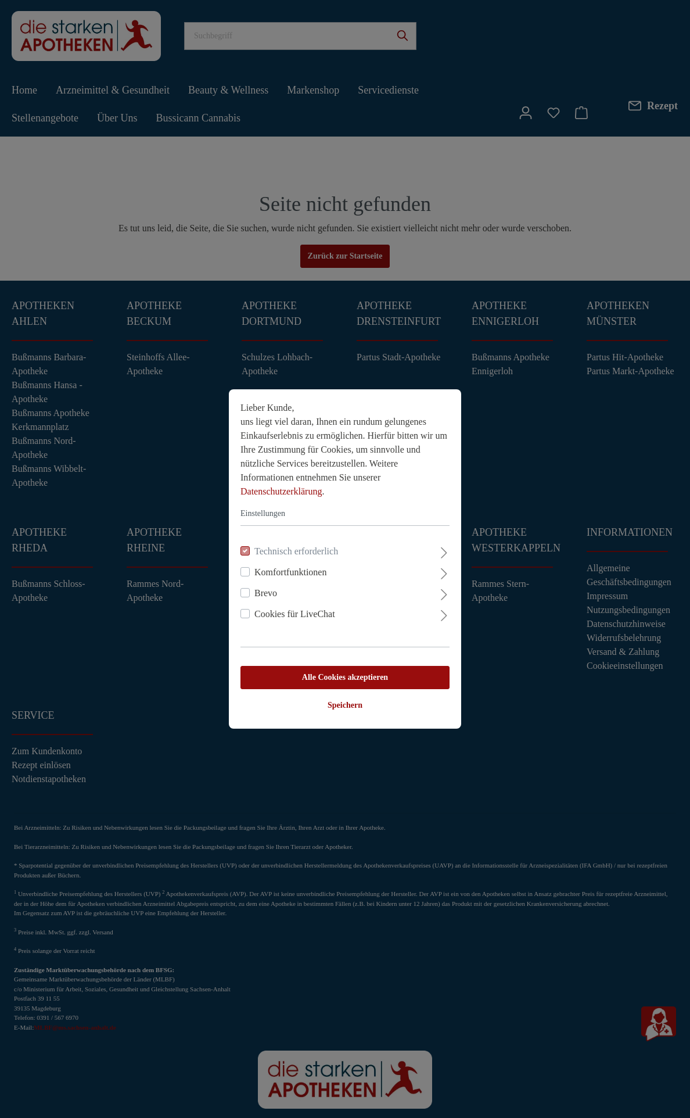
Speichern (345, 705)
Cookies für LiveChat (294, 614)
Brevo (265, 593)
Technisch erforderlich (296, 551)
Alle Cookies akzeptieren (345, 677)
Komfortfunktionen (290, 572)
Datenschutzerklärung (281, 491)
